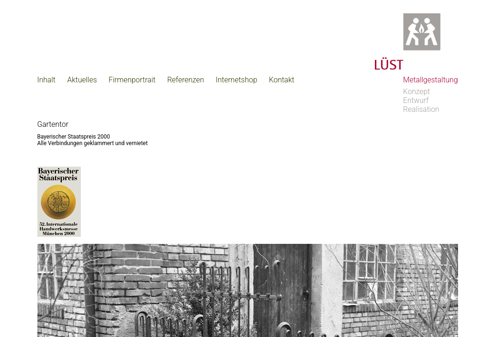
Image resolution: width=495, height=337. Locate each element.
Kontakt (281, 79)
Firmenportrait (131, 79)
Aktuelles (82, 79)
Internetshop (237, 79)
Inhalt (46, 79)
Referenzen (185, 79)
